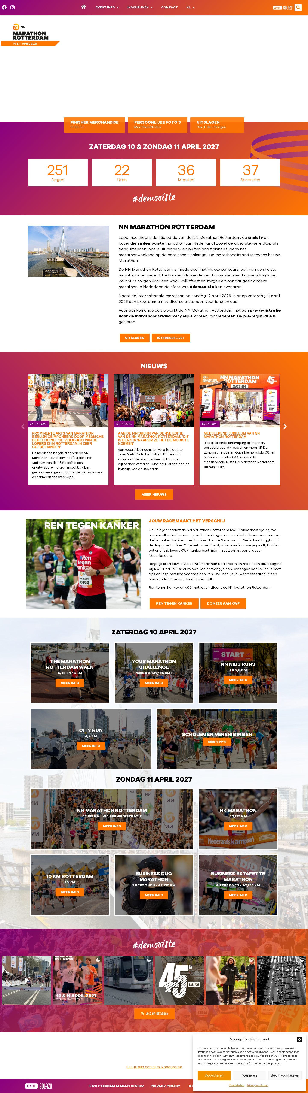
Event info (107, 7)
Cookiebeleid (236, 1085)
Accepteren (214, 1075)
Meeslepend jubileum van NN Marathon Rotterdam (232, 435)
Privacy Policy (165, 1086)
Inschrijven (140, 7)
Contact (169, 7)
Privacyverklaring (257, 1085)
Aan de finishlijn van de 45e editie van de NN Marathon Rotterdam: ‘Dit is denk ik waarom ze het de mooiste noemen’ (153, 438)
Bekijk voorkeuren (285, 1075)
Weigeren (249, 1075)
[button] (299, 1039)
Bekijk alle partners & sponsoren (154, 1067)
